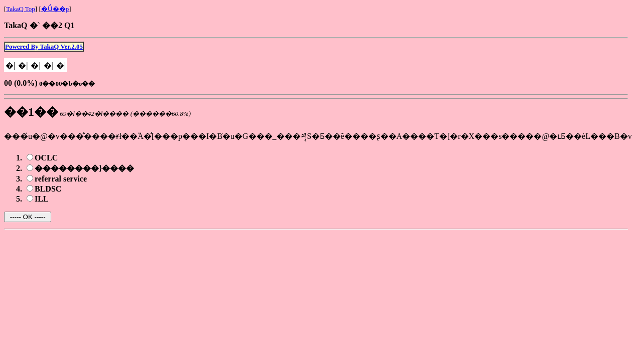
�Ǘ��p (55, 9)
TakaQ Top (20, 9)
